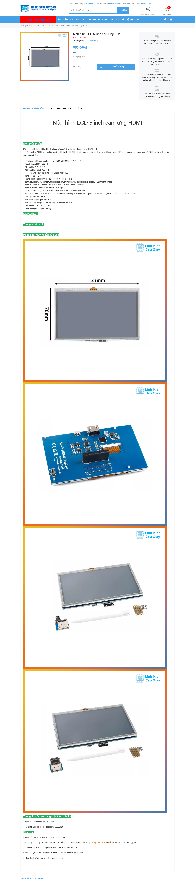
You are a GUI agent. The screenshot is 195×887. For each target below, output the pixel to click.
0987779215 (146, 4)
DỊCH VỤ (114, 20)
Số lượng (77, 66)
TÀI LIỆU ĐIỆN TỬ (131, 20)
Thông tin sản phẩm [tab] (33, 108)
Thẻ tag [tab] (79, 108)
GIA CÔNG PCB (78, 20)
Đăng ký (153, 14)
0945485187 (89, 4)
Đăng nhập (144, 14)
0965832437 (114, 4)
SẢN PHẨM (62, 20)
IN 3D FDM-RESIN (98, 20)
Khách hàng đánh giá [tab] (59, 108)
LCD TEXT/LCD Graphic (43, 25)
